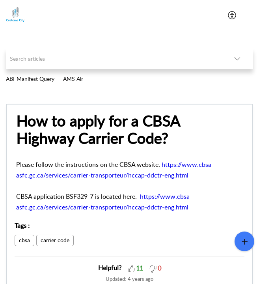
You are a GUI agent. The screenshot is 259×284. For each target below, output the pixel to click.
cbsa (24, 240)
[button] (131, 267)
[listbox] (237, 58)
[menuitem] (232, 15)
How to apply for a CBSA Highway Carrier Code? (98, 129)
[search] (114, 58)
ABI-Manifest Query (30, 78)
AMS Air (73, 78)
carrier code (55, 240)
